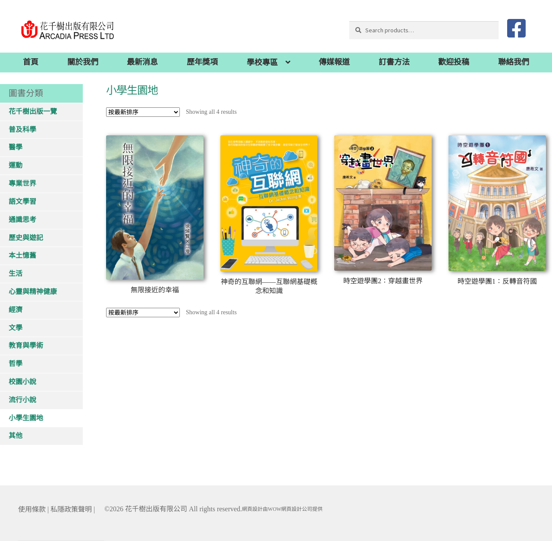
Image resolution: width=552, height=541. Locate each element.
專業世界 (22, 183)
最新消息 (142, 62)
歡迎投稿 (453, 62)
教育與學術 (26, 345)
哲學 (15, 363)
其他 (15, 435)
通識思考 (22, 219)
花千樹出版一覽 (33, 111)
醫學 (15, 147)
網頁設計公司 (296, 509)
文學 (15, 327)
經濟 (15, 309)
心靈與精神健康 (33, 291)
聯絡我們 (513, 62)
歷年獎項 (202, 62)
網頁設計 (252, 509)
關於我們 (82, 62)
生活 (15, 273)
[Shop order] (143, 112)
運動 (15, 165)
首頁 (30, 62)
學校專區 (262, 62)
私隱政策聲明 (71, 509)
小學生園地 (26, 418)
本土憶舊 (22, 255)
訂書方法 (394, 62)
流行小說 (22, 399)
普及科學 (22, 129)
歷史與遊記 (26, 237)
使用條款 (32, 509)
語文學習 (22, 201)
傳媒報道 (334, 62)
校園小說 (22, 381)
